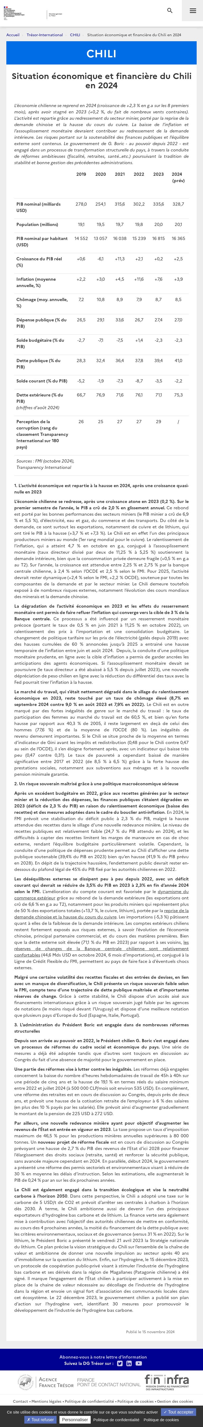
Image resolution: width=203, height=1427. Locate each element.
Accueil (13, 34)
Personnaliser (75, 1419)
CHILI (75, 34)
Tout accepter (178, 1412)
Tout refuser (40, 1419)
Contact (20, 1401)
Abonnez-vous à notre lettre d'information (103, 1357)
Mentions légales (46, 1401)
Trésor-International (45, 34)
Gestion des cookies (175, 1401)
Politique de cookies (135, 1401)
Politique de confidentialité (89, 1401)
